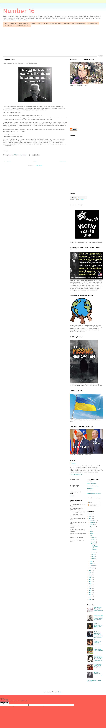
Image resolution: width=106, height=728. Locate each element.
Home (6, 23)
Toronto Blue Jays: (92, 23)
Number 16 (19, 11)
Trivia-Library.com (91, 483)
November (93, 522)
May (91, 535)
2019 (90, 579)
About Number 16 (23, 23)
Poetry (39, 23)
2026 (90, 514)
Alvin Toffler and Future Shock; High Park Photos (98, 649)
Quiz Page (66, 23)
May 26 (93, 537)
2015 (90, 588)
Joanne (73, 463)
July (91, 531)
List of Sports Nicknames (78, 23)
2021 (90, 575)
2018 (90, 581)
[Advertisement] (53, 40)
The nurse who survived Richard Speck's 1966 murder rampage (98, 658)
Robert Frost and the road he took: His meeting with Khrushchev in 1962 (98, 618)
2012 (90, 594)
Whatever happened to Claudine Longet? (98, 674)
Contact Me (13, 23)
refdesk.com (90, 488)
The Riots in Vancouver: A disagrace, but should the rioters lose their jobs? (98, 634)
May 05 (93, 558)
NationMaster (90, 491)
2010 (90, 599)
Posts (90, 502)
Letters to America (9, 25)
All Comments (92, 505)
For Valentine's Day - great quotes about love (98, 609)
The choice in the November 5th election (20, 63)
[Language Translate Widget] (78, 197)
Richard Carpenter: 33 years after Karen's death (97, 642)
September (93, 526)
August (92, 529)
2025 (90, 516)
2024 (90, 518)
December (93, 520)
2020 (90, 577)
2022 (90, 573)
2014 (90, 590)
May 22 (93, 539)
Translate (80, 199)
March (92, 563)
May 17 (93, 542)
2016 (90, 586)
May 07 (93, 556)
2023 (90, 570)
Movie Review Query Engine (94, 493)
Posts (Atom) (38, 165)
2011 (90, 597)
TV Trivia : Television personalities (52, 23)
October (92, 524)
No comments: (23, 155)
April (91, 561)
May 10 (93, 554)
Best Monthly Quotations (23, 25)
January (92, 568)
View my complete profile (76, 474)
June (91, 533)
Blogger (60, 691)
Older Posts (62, 161)
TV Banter (72, 496)
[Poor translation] (6, 702)
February (92, 565)
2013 (90, 592)
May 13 (93, 552)
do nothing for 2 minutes (93, 486)
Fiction (33, 23)
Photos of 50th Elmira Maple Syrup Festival (97, 666)
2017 (90, 583)
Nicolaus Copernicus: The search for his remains (98, 625)
